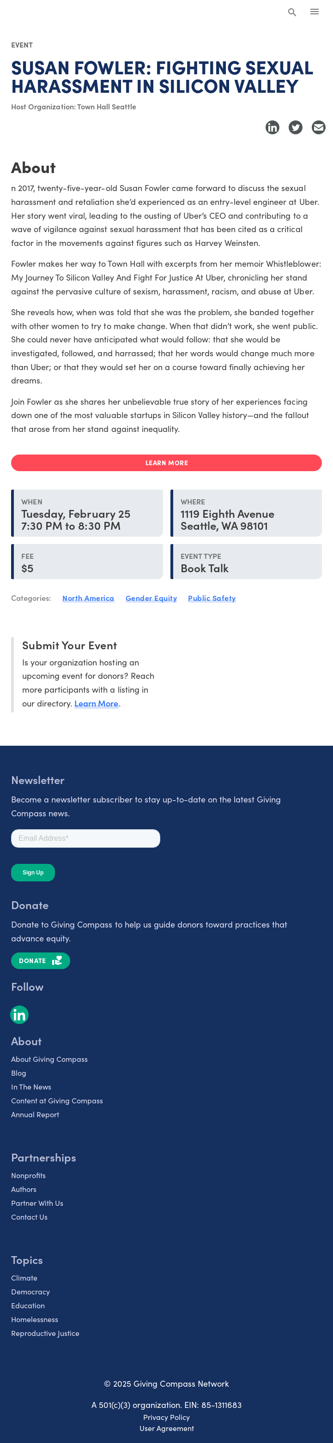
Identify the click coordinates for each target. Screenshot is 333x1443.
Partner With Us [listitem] (37, 1203)
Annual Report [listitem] (35, 1114)
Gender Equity (151, 598)
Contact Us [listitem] (29, 1216)
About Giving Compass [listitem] (49, 1059)
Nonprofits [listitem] (28, 1175)
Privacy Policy (166, 1417)
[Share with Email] (319, 127)
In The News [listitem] (31, 1086)
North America (88, 598)
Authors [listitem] (23, 1189)
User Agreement (166, 1428)
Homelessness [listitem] (34, 1319)
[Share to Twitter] (296, 127)
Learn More (96, 703)
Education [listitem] (28, 1305)
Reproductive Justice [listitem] (45, 1333)
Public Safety (212, 598)
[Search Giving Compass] (292, 13)
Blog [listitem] (18, 1073)
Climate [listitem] (24, 1277)
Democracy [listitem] (30, 1291)
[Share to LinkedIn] (272, 127)
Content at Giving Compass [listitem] (57, 1100)
